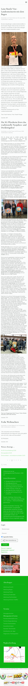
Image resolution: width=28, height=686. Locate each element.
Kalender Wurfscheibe (9, 628)
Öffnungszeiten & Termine (10, 616)
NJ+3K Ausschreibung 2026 (8, 450)
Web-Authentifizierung (9, 540)
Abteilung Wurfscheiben (10, 597)
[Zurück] (7, 460)
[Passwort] (14, 533)
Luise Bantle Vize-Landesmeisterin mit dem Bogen (12, 12)
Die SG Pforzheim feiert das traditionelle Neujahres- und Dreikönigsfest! (14, 125)
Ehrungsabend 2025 (6, 453)
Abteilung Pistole (8, 592)
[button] (26, 2)
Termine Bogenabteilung (10, 621)
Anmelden (5, 544)
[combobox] (14, 464)
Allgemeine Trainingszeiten (10, 634)
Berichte (11, 19)
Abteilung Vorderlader (9, 594)
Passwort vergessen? (6, 548)
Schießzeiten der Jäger (9, 631)
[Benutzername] (14, 529)
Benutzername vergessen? (7, 550)
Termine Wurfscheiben (9, 623)
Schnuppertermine (8, 613)
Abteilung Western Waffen (10, 600)
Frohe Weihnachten (10, 422)
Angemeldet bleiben (7, 536)
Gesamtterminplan (8, 626)
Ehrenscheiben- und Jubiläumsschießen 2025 (13, 455)
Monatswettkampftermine (10, 618)
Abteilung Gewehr (8, 587)
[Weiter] (20, 460)
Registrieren (4, 552)
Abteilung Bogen (8, 589)
